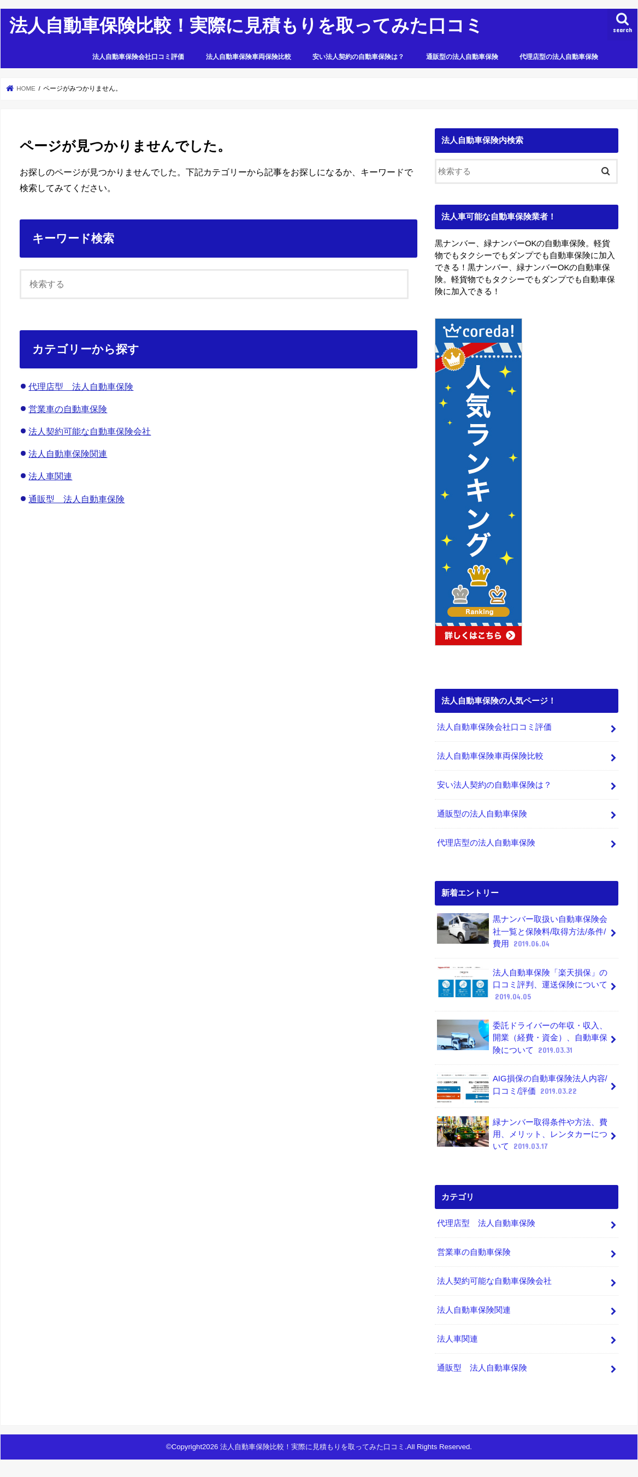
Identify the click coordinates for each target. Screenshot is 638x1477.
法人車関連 (50, 476)
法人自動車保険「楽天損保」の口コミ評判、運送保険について (522, 984)
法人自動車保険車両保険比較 (248, 57)
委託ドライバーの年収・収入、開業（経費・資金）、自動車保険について (522, 1037)
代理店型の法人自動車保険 (558, 57)
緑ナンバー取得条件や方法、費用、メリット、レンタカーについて (522, 1133)
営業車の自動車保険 (67, 409)
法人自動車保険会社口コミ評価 (138, 57)
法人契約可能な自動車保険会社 (89, 431)
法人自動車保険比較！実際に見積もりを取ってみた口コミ (246, 24)
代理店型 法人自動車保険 (80, 386)
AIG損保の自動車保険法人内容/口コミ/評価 (522, 1088)
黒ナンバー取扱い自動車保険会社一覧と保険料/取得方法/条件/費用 (522, 931)
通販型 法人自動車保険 (76, 499)
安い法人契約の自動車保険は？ (358, 57)
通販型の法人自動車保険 (462, 57)
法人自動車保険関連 (67, 453)
